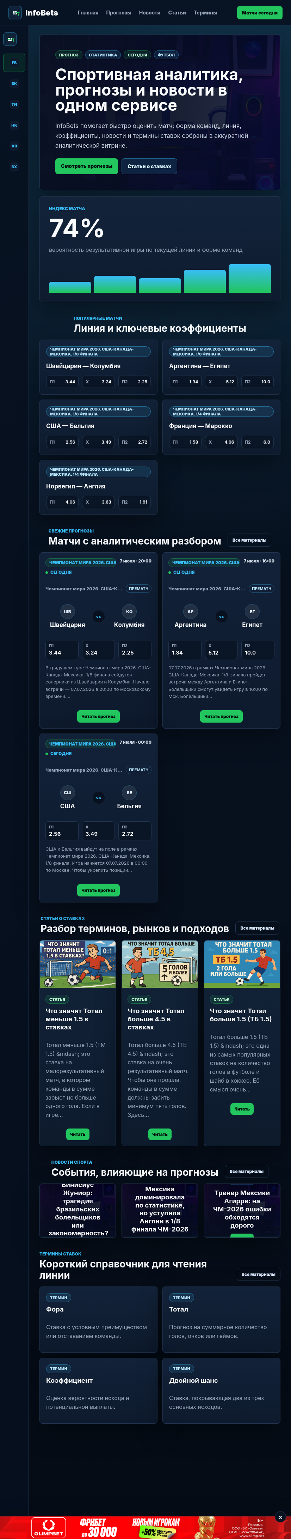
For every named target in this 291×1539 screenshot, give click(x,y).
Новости (150, 13)
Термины (205, 13)
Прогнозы (118, 13)
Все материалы (249, 540)
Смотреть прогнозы (86, 166)
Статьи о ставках (149, 166)
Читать (78, 1134)
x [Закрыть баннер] (280, 1517)
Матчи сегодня (260, 13)
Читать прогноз (98, 716)
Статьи (177, 13)
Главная (88, 13)
